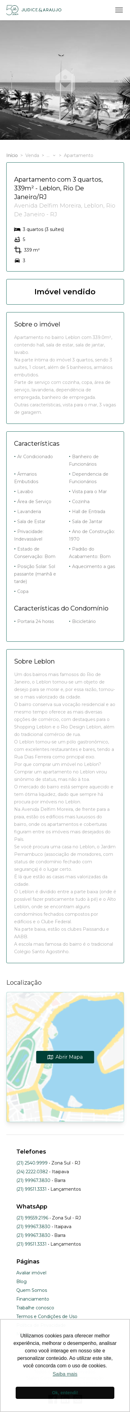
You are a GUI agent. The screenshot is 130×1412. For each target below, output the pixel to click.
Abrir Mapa (65, 1057)
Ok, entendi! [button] (65, 1392)
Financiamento (32, 1299)
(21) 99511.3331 (31, 1189)
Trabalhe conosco (35, 1308)
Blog (21, 1281)
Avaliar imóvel (31, 1273)
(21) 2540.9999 (32, 1163)
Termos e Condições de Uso (46, 1316)
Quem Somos (31, 1290)
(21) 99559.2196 (32, 1218)
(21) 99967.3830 (33, 1180)
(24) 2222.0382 (32, 1171)
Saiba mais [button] (65, 1374)
